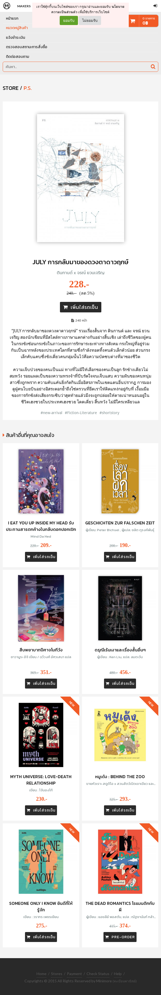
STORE (11, 88)
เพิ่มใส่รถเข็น (80, 307)
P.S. (28, 88)
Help (118, 973)
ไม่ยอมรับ (90, 20)
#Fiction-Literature (81, 412)
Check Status (98, 973)
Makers (24, 6)
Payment (74, 973)
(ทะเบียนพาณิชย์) (125, 981)
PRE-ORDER (120, 937)
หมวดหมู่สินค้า (17, 28)
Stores (56, 973)
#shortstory (109, 412)
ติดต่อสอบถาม (17, 56)
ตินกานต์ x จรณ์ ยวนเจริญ (81, 272)
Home (41, 973)
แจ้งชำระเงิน (15, 37)
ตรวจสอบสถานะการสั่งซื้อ (26, 47)
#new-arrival (51, 412)
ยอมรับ (68, 20)
